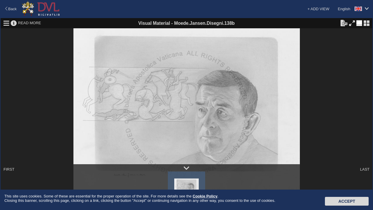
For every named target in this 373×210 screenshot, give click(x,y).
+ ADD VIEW (318, 9)
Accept (346, 201)
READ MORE (29, 23)
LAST (365, 169)
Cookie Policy (205, 196)
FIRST (9, 169)
